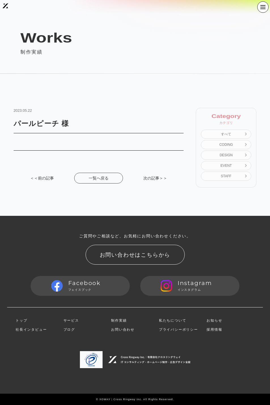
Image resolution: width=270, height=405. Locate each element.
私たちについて (172, 320)
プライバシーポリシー (178, 330)
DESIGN (226, 155)
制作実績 (119, 320)
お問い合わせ (123, 330)
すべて (226, 134)
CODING (226, 145)
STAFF (226, 176)
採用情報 (214, 330)
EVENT (226, 166)
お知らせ (214, 320)
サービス (71, 320)
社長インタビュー (31, 330)
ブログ (69, 330)
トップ (21, 320)
